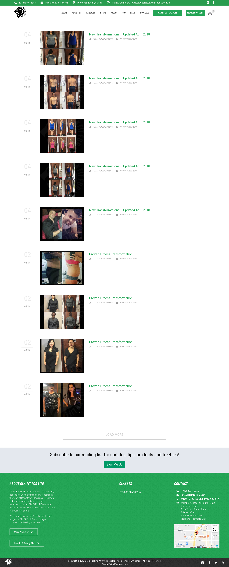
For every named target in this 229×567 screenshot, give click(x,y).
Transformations (128, 39)
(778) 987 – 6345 (190, 491)
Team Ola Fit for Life (102, 39)
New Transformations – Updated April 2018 (119, 34)
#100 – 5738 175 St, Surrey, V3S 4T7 (200, 499)
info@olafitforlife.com (56, 2)
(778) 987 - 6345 (27, 2)
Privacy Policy (108, 564)
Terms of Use (121, 564)
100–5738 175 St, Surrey (89, 2)
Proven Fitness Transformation (110, 254)
